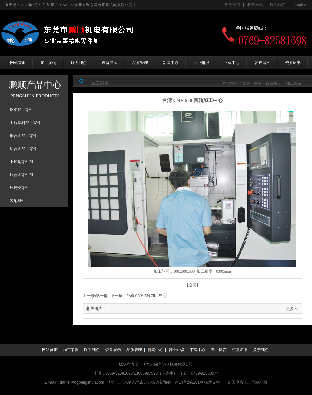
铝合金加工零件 (23, 149)
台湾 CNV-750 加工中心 (146, 295)
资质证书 (293, 62)
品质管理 (140, 62)
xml (247, 382)
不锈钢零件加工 (23, 161)
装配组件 (17, 200)
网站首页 (18, 62)
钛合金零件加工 (23, 174)
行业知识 (201, 62)
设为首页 (232, 5)
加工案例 (48, 62)
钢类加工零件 (21, 110)
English (301, 5)
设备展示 (109, 62)
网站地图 (259, 382)
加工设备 (294, 83)
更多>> (292, 308)
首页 (258, 83)
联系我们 (278, 5)
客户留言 (262, 62)
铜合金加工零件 (23, 136)
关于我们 (261, 350)
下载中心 (232, 62)
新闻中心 (170, 62)
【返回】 (192, 285)
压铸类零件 (19, 187)
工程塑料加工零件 (25, 123)
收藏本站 (255, 5)
